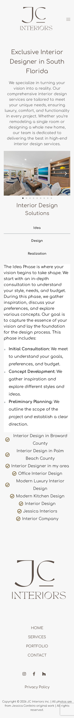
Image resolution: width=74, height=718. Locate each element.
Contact (37, 655)
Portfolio (37, 646)
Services (37, 637)
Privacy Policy (37, 687)
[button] (8, 173)
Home (37, 628)
